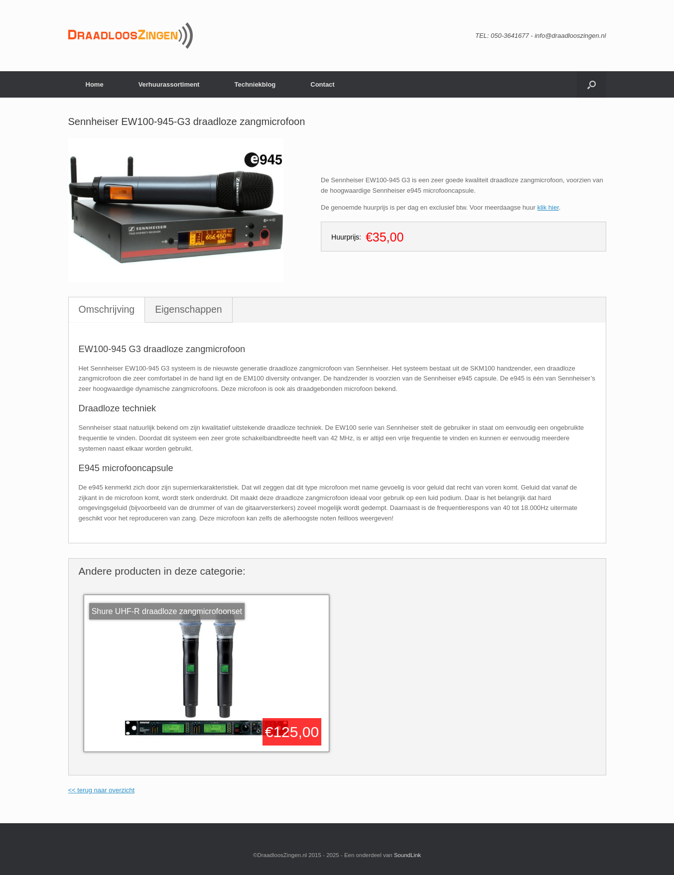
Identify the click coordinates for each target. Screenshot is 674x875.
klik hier (547, 207)
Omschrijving (107, 309)
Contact (322, 84)
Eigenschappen (188, 309)
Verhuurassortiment (169, 84)
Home (95, 84)
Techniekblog (254, 84)
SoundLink (407, 855)
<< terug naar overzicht (101, 790)
